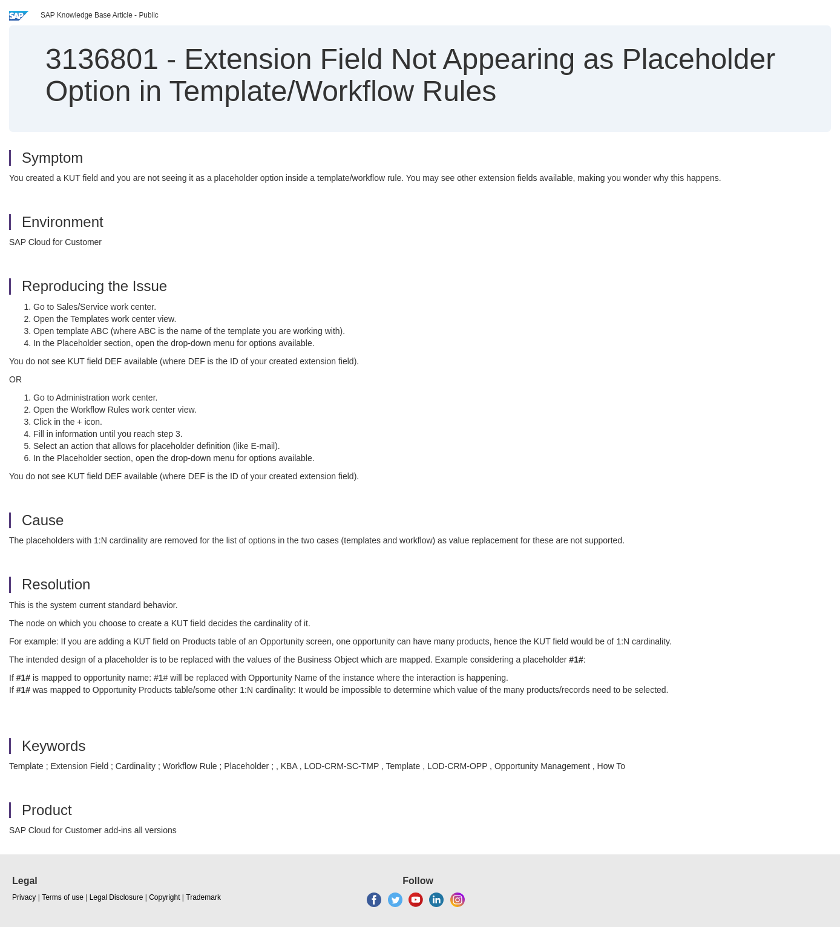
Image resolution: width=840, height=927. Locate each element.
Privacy (24, 897)
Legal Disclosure (116, 897)
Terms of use (63, 897)
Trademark (203, 897)
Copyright (164, 897)
